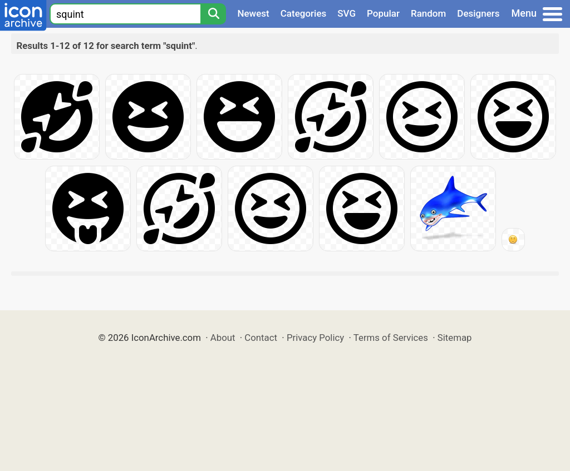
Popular (383, 13)
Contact (260, 337)
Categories (304, 13)
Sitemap (455, 337)
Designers (478, 13)
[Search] (213, 13)
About (222, 337)
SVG (346, 13)
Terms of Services (390, 337)
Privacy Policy (315, 337)
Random (428, 13)
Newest (253, 13)
